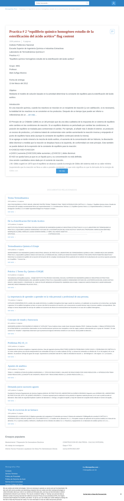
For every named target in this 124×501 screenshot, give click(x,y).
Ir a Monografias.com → (91, 467)
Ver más (62, 171)
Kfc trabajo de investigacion (14, 445)
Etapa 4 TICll (67, 445)
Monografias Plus (11, 9)
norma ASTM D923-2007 (71, 449)
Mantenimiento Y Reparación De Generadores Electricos (24, 442)
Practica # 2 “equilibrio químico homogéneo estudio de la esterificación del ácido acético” (50, 9)
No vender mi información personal (17, 487)
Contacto (8, 471)
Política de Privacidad (12, 476)
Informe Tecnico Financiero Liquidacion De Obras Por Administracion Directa (31, 449)
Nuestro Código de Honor (14, 484)
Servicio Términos (11, 474)
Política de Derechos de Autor (15, 479)
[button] (112, 34)
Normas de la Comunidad (14, 482)
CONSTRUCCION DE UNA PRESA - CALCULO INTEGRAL (83, 442)
